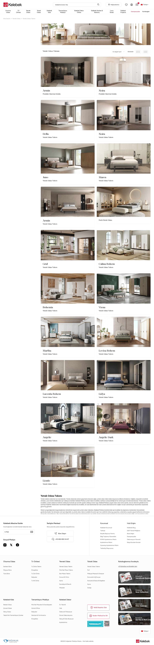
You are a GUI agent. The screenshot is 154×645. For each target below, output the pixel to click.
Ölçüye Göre (7, 570)
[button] (137, 4)
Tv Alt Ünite (35, 581)
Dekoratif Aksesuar (65, 612)
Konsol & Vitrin (64, 577)
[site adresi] (13, 4)
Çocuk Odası (7, 608)
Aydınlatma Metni (106, 542)
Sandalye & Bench (65, 584)
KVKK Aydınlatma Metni (108, 539)
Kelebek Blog (131, 528)
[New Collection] (134, 591)
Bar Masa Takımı (64, 573)
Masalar (62, 588)
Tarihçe (102, 530)
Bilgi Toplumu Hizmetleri (108, 536)
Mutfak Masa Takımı (66, 570)
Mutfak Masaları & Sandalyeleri (41, 605)
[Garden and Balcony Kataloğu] (134, 619)
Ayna (61, 581)
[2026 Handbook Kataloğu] (134, 577)
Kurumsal (104, 523)
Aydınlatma (63, 622)
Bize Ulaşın (130, 533)
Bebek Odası (7, 605)
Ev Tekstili (62, 605)
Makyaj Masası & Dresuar (95, 573)
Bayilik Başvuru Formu (107, 533)
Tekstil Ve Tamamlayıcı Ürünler (13, 615)
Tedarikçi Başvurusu (106, 548)
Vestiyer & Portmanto (38, 615)
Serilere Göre (7, 566)
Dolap (89, 588)
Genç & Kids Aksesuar (66, 619)
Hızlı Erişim (131, 523)
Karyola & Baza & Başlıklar (96, 581)
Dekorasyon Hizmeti (133, 539)
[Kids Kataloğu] (134, 605)
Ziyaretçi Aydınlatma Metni (109, 545)
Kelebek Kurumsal (106, 528)
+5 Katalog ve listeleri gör (127, 566)
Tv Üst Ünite (35, 573)
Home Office (35, 608)
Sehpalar (34, 577)
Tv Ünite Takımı (36, 566)
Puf (88, 570)
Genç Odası (7, 612)
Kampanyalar (131, 536)
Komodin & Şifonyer (93, 577)
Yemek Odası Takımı (65, 566)
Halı (60, 608)
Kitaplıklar (34, 570)
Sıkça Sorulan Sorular (134, 542)
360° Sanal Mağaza (133, 530)
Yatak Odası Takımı (93, 566)
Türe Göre (6, 573)
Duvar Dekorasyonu (65, 615)
